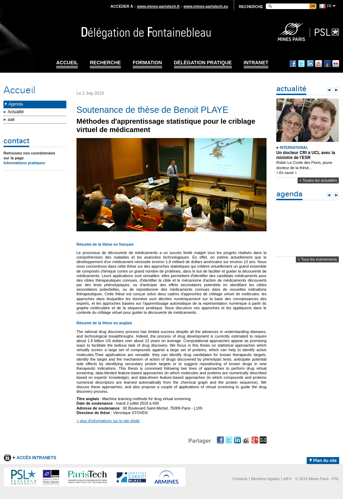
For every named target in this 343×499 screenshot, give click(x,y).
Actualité (16, 111)
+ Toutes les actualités (318, 180)
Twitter (301, 63)
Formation (147, 62)
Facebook (293, 63)
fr (329, 6)
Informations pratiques (24, 163)
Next (336, 90)
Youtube (318, 63)
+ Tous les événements (317, 259)
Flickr (335, 63)
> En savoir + (286, 173)
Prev (329, 90)
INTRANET (256, 62)
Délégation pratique (203, 62)
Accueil (67, 62)
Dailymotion (327, 63)
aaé (11, 119)
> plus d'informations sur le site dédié (108, 421)
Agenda (15, 104)
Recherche (105, 62)
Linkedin (310, 63)
